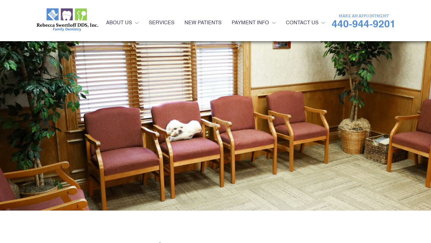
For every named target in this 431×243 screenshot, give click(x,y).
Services (161, 22)
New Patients (203, 22)
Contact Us (302, 22)
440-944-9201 (364, 25)
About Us (119, 22)
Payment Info (250, 22)
